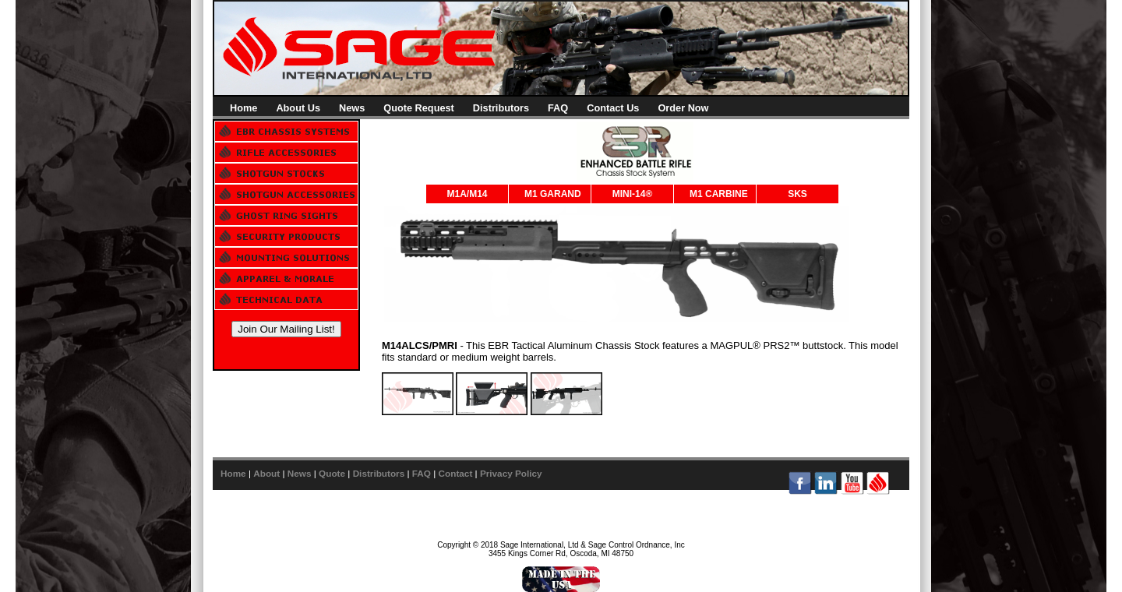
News (352, 108)
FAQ (558, 108)
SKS (797, 194)
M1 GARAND (552, 194)
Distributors (501, 108)
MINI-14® (632, 194)
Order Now (683, 108)
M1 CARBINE (719, 194)
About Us (298, 108)
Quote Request (418, 108)
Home (243, 108)
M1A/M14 (466, 194)
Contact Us (613, 108)
